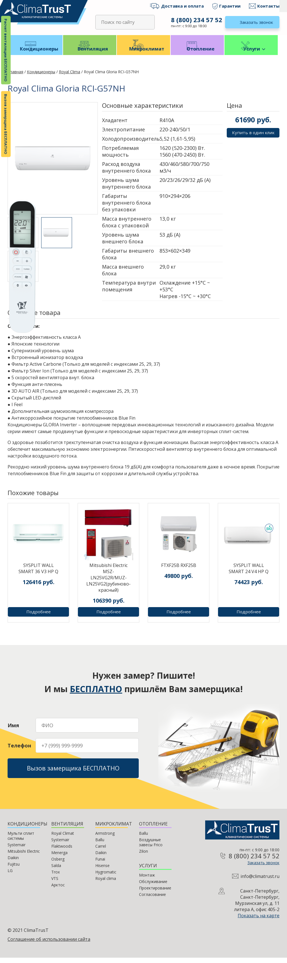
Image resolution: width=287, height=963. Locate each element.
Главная (15, 77)
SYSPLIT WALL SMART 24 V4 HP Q (249, 574)
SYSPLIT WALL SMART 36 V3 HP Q (38, 574)
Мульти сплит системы (21, 841)
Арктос (58, 890)
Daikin (13, 863)
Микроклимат (144, 53)
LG (10, 876)
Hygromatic (105, 877)
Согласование (152, 899)
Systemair (17, 850)
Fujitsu (14, 869)
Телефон (19, 748)
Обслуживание (153, 886)
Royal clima (105, 883)
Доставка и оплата (182, 6)
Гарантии (229, 6)
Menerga (59, 858)
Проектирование (155, 893)
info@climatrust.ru (259, 882)
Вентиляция (89, 53)
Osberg (57, 864)
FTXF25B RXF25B (178, 571)
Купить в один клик (253, 138)
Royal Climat (62, 838)
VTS (54, 883)
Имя (13, 728)
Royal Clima (69, 77)
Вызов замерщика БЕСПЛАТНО (5, 124)
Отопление (197, 53)
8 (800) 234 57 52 (195, 20)
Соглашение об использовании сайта (49, 944)
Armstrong (105, 838)
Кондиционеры (36, 53)
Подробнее (38, 617)
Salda (56, 870)
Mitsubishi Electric (24, 856)
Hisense (102, 870)
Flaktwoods (61, 851)
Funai (100, 864)
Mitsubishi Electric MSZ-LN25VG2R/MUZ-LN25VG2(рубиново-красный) (108, 583)
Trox (55, 877)
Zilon (143, 856)
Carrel (100, 851)
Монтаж (147, 880)
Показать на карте (258, 921)
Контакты (268, 6)
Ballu (99, 845)
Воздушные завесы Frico (151, 847)
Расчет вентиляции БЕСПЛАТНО (5, 50)
